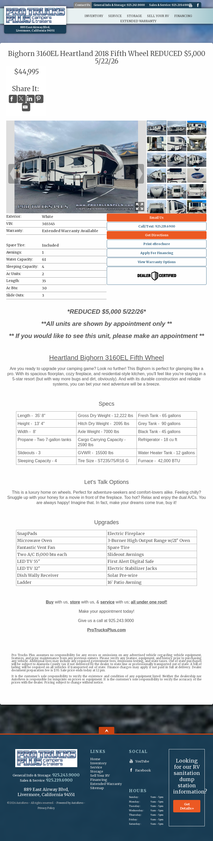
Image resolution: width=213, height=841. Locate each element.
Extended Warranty (106, 784)
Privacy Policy (46, 808)
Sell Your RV (100, 775)
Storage (96, 771)
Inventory (98, 763)
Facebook (197, 5)
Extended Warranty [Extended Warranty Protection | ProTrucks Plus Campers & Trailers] (138, 21)
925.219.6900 (181, 5)
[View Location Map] (35, 29)
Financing (98, 779)
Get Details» (187, 806)
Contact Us (82, 5)
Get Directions (157, 235)
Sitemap (97, 788)
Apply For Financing (156, 253)
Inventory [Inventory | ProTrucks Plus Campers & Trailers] (94, 16)
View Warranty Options (157, 262)
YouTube (190, 5)
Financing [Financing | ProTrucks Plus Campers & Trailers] (183, 16)
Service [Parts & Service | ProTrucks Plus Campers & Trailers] (115, 16)
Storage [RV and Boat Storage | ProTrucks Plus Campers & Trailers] (134, 16)
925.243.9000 (136, 5)
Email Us (157, 217)
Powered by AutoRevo (70, 803)
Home (95, 759)
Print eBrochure (156, 244)
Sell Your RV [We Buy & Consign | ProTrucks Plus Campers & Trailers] (158, 16)
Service (96, 767)
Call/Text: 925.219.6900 (156, 226)
